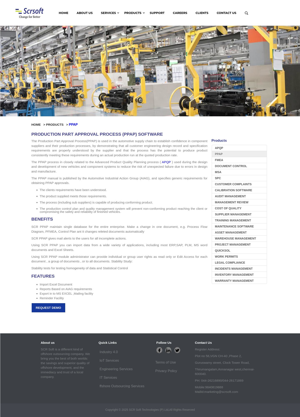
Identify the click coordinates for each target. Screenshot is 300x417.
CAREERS (180, 13)
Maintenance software (234, 226)
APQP (166, 162)
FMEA (219, 160)
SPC (218, 178)
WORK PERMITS (226, 256)
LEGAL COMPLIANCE (230, 262)
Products (132, 13)
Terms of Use (165, 362)
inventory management (234, 274)
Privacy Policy (166, 371)
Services (108, 13)
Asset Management (231, 232)
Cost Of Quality (228, 208)
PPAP (219, 154)
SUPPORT (157, 13)
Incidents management (234, 268)
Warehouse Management (235, 238)
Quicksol (222, 250)
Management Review (232, 202)
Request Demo (48, 307)
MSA (218, 172)
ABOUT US (85, 13)
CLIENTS (202, 13)
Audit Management (230, 196)
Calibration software (233, 190)
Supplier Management (233, 214)
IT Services (108, 378)
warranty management (234, 280)
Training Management (233, 220)
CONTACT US (226, 13)
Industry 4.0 (109, 352)
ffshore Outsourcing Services (122, 386)
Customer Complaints (233, 184)
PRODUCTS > (57, 124)
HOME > (38, 124)
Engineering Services (116, 369)
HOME (63, 13)
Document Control (231, 166)
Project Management (233, 244)
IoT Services (109, 360)
